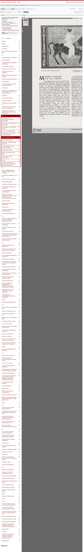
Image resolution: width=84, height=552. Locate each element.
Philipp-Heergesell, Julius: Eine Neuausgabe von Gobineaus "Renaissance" (8, 291)
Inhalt (3, 38)
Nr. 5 (2, 242)
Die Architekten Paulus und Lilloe (8, 478)
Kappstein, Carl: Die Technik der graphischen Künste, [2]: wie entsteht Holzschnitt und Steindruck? (9, 164)
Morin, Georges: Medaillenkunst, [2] (8, 302)
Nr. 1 (2, 55)
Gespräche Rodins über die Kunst (8, 487)
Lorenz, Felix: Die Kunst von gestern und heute (9, 52)
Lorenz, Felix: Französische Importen (9, 475)
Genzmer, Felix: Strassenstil (7, 451)
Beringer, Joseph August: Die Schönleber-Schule (7, 391)
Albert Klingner (5, 454)
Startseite (2, 5)
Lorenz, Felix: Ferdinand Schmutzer (8, 266)
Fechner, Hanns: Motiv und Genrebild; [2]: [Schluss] (9, 143)
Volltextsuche (8, 38)
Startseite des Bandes (7, 27)
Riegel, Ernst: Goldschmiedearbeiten (9, 521)
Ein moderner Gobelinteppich (7, 98)
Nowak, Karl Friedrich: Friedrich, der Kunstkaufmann (8, 224)
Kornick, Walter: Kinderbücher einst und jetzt (9, 176)
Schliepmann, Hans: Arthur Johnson (9, 68)
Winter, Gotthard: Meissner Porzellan (9, 516)
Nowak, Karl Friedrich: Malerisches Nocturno (8, 490)
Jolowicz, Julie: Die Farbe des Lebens (9, 519)
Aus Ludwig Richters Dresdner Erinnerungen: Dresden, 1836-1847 (8, 508)
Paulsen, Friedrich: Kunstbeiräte (8, 259)
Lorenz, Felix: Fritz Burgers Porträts (8, 311)
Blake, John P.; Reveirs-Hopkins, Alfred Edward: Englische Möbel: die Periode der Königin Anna (9, 398)
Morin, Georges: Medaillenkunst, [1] (8, 213)
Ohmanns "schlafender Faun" (7, 280)
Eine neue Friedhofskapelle (7, 181)
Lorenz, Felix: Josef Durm (7, 336)
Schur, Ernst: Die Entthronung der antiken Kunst (8, 366)
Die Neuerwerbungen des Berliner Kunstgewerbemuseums (8, 210)
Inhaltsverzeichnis (5, 46)
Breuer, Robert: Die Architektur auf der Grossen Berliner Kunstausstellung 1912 (9, 412)
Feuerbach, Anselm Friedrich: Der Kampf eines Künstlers (8, 147)
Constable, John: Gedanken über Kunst (9, 184)
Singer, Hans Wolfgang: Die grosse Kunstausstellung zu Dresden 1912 (8, 504)
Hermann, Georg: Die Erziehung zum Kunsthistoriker (9, 187)
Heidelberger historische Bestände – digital (10, 2)
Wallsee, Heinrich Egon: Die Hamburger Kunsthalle (9, 76)
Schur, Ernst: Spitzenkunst (7, 252)
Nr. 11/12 (3, 501)
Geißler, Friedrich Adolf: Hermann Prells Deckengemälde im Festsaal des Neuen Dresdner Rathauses (9, 235)
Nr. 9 (2, 429)
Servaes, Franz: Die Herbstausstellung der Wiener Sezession (9, 239)
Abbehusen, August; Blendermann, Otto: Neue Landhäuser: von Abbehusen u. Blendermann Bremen (9, 92)
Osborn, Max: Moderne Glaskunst (8, 137)
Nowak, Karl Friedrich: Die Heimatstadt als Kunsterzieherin (9, 327)
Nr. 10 (3, 467)
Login (79, 8)
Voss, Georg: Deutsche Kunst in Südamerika (8, 383)
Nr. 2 (2, 115)
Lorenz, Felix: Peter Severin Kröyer (8, 179)
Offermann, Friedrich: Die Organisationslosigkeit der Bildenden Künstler (9, 359)
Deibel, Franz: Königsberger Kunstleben (9, 449)
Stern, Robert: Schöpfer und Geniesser (9, 394)
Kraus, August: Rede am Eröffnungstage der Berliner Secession (9, 426)
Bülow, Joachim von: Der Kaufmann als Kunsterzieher (9, 124)
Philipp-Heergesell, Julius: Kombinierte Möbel (9, 318)
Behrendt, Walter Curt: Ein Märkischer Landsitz (9, 128)
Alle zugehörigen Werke (7, 29)
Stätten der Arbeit (5, 388)
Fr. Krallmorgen (5, 87)
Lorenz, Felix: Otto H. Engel (7, 363)
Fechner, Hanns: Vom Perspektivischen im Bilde (9, 482)
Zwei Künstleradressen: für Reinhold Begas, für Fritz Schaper (9, 85)
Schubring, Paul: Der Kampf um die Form (8, 314)
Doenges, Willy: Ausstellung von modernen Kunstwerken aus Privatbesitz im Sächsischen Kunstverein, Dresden (8, 536)
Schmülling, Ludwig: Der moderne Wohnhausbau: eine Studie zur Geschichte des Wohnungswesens (8, 525)
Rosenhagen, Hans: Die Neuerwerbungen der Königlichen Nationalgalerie (8, 119)
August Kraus (4, 95)
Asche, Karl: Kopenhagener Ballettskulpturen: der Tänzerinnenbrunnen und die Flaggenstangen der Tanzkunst (8, 285)
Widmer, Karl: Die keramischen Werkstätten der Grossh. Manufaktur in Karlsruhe (9, 458)
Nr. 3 (2, 167)
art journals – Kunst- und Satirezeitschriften (11, 30)
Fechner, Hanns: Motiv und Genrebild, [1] (9, 104)
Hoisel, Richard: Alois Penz (7, 150)
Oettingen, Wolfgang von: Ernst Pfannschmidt (8, 246)
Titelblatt (3, 43)
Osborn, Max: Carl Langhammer (8, 469)
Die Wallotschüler (5, 529)
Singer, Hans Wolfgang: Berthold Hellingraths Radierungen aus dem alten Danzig (8, 171)
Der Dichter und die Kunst (7, 385)
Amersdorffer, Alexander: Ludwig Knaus (9, 57)
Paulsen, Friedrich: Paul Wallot (8, 66)
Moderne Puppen (5, 207)
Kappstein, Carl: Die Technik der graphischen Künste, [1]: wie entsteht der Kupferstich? (9, 112)
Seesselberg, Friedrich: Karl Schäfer (8, 321)
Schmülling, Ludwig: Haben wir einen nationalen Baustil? (9, 191)
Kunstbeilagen (4, 48)
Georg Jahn (4, 531)
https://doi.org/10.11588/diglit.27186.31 (9, 23)
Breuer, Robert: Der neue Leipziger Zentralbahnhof (8, 440)
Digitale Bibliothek (9, 5)
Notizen (3, 493)
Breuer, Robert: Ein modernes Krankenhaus (7, 72)
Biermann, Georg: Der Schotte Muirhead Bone (9, 308)
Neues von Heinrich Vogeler (7, 139)
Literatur (3, 160)
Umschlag (4, 41)
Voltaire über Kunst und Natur (7, 231)
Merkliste (72, 8)
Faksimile (13, 8)
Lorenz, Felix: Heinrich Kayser (7, 333)
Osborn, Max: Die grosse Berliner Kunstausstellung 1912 (8, 408)
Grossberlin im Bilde (6, 200)
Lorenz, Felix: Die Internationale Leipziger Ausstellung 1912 (8, 432)
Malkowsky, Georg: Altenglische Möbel (9, 79)
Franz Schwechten (5, 81)
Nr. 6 (2, 304)
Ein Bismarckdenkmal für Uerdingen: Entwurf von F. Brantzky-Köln (9, 107)
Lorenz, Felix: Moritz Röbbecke (8, 484)
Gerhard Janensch (5, 443)
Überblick (8, 8)
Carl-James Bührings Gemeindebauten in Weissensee (9, 256)
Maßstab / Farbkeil (5, 540)
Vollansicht (29, 8)
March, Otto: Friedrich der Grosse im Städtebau (9, 228)
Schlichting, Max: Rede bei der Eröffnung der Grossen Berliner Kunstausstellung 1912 (8, 417)
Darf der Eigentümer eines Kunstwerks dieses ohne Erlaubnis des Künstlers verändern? (9, 263)
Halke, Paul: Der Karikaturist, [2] (8, 496)
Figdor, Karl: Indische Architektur (8, 355)
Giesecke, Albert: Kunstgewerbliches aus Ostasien (9, 331)
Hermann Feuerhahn (6, 60)
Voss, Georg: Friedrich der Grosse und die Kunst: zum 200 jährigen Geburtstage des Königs (9, 220)
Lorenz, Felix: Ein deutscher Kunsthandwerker (7, 157)
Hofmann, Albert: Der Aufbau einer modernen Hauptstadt (8, 134)
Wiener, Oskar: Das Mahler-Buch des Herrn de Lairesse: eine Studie (9, 339)
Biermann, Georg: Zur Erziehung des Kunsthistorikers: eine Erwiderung (9, 250)
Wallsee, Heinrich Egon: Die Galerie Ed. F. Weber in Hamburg (9, 274)
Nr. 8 (2, 405)
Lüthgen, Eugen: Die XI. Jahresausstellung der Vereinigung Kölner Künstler (8, 296)
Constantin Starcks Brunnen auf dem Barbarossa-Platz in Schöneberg (9, 343)
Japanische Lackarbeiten (7, 100)
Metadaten (3, 8)
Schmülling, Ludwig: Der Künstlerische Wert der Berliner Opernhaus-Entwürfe (9, 370)
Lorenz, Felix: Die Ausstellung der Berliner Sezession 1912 (8, 422)
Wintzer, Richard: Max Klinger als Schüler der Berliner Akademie (8, 436)
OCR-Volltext (18, 8)
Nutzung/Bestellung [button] (13, 32)
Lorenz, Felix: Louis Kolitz (7, 323)
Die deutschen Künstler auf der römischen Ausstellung (8, 277)
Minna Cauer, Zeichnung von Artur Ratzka (8, 153)
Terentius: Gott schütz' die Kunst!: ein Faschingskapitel (9, 270)
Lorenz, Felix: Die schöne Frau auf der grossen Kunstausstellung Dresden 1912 (9, 512)
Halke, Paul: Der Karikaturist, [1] (8, 464)
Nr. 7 (2, 353)
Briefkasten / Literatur (6, 462)
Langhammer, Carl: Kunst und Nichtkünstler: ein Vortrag (7, 473)
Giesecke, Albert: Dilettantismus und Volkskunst (9, 446)
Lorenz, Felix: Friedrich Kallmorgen (8, 131)
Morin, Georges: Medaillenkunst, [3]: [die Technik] (9, 350)
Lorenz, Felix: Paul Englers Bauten (8, 373)
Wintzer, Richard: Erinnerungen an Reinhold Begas (8, 204)
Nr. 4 (2, 216)
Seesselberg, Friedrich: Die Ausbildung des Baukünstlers (9, 63)
